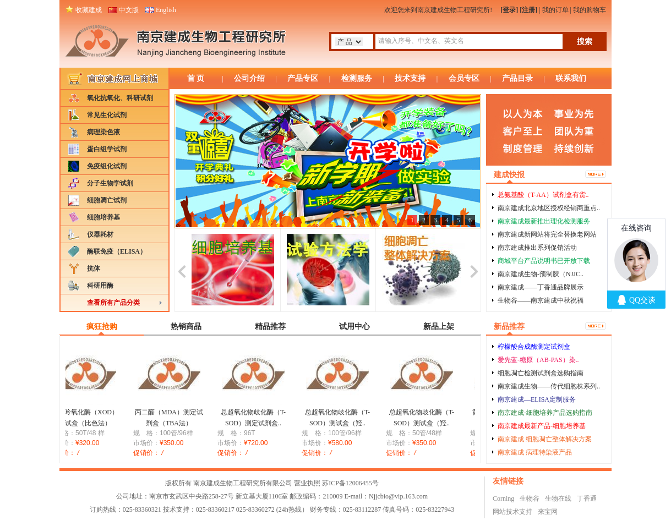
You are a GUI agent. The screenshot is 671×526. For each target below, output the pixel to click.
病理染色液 (103, 132)
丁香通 (587, 498)
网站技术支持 (512, 512)
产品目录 (517, 78)
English (166, 10)
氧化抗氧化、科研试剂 (120, 98)
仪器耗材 (100, 234)
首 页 (196, 78)
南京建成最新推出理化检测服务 (544, 221)
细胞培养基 (103, 217)
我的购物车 (589, 10)
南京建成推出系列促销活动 (537, 247)
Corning (503, 498)
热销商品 (186, 326)
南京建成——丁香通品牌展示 (540, 287)
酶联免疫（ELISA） (116, 251)
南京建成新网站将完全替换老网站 (547, 234)
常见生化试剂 (107, 115)
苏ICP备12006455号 (350, 483)
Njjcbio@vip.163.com (398, 496)
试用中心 (354, 326)
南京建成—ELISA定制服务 (537, 399)
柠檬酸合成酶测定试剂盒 (534, 346)
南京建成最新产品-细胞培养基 (542, 426)
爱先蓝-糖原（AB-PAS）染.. (538, 360)
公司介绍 (249, 78)
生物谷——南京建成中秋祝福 (540, 300)
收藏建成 (88, 10)
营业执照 (307, 483)
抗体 (93, 268)
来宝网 (548, 512)
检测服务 (356, 78)
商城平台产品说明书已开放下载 (544, 261)
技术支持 (410, 78)
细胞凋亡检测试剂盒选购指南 (540, 373)
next (474, 269)
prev (182, 269)
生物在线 (558, 498)
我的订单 (555, 10)
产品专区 (302, 78)
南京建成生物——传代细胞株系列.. (549, 386)
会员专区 (464, 78)
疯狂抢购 (101, 326)
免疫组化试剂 (107, 166)
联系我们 (570, 78)
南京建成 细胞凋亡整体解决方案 (545, 439)
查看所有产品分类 (113, 302)
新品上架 (438, 326)
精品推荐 (270, 326)
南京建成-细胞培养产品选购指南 (545, 413)
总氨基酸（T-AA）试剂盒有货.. (543, 195)
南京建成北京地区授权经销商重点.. (549, 208)
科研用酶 (100, 285)
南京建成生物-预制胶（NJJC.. (540, 274)
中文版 (129, 10)
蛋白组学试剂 (107, 149)
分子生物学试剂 (110, 183)
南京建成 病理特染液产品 (535, 452)
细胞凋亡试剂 (107, 200)
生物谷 (529, 498)
